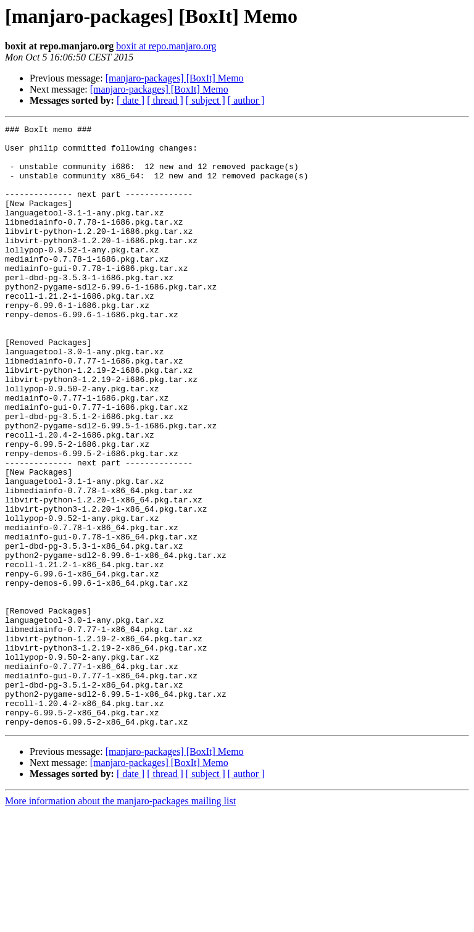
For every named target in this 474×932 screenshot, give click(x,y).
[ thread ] (165, 100)
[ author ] (246, 100)
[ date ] (130, 100)
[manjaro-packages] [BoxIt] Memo (175, 78)
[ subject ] (205, 100)
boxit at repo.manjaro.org (166, 46)
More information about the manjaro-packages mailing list (120, 921)
